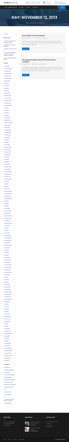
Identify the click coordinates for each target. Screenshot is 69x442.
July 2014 (7, 250)
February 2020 (8, 130)
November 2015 (8, 218)
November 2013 (8, 267)
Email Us (62, 7)
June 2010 (7, 338)
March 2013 (7, 284)
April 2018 (7, 162)
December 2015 (8, 216)
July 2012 (6, 304)
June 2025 (7, 66)
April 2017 (7, 186)
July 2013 (6, 277)
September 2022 (8, 78)
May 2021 (7, 112)
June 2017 (7, 181)
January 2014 (7, 262)
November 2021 (8, 100)
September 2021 (8, 105)
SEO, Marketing (8, 394)
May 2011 (6, 326)
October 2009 (8, 353)
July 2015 (6, 228)
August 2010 (7, 336)
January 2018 (7, 169)
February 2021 (8, 120)
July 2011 (6, 323)
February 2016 (8, 211)
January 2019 (7, 149)
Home (26, 23)
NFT (5, 389)
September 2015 (8, 223)
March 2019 (7, 144)
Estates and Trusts (9, 382)
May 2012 (7, 309)
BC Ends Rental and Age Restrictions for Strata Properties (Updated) (9, 54)
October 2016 (8, 196)
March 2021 (7, 117)
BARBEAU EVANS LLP (61, 439)
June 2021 (7, 110)
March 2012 (7, 314)
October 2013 (7, 269)
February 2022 (8, 95)
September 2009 (8, 355)
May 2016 (7, 203)
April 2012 (7, 311)
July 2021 (6, 108)
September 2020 (8, 122)
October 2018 (8, 152)
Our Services (35, 7)
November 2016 (8, 193)
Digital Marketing (8, 377)
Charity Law (7, 372)
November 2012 (8, 294)
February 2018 (8, 166)
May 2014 (7, 255)
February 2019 (8, 147)
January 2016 (7, 213)
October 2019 (8, 135)
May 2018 (7, 159)
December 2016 (8, 191)
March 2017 (7, 189)
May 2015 (7, 230)
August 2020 (7, 125)
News (9, 439)
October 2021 (7, 103)
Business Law (7, 367)
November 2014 (8, 240)
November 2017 (8, 174)
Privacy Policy (22, 439)
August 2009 (7, 358)
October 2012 (7, 296)
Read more (25, 49)
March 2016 (7, 208)
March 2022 (7, 93)
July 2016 (6, 201)
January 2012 (7, 319)
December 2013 (8, 265)
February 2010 (8, 343)
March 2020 (7, 127)
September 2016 (8, 198)
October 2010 (8, 331)
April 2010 (7, 341)
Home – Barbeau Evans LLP (11, 7)
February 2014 (8, 260)
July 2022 (7, 83)
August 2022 (7, 81)
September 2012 (8, 299)
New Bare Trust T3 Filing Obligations (35, 428)
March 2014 (7, 257)
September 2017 (8, 179)
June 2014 (7, 252)
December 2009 (8, 348)
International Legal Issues (10, 384)
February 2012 (8, 316)
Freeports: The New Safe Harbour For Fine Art (36, 422)
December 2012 (8, 292)
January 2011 (7, 328)
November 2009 (8, 350)
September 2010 (8, 333)
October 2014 (8, 242)
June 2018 (7, 157)
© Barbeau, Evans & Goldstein (40, 38)
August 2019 (7, 137)
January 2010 (7, 345)
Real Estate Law (8, 392)
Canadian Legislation (9, 370)
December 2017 (8, 171)
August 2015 (7, 225)
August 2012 (7, 301)
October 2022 (8, 76)
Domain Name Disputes (10, 379)
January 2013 (7, 289)
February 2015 (8, 235)
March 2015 (7, 233)
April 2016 (7, 206)
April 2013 (7, 282)
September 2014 (8, 245)
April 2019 (7, 142)
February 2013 (8, 287)
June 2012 (7, 306)
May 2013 (7, 279)
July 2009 (7, 360)
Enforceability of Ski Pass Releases (33, 36)
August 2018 (7, 154)
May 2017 (7, 184)
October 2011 (7, 321)
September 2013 (8, 272)
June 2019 (7, 139)
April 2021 (7, 115)
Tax (5, 397)
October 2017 (8, 176)
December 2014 (8, 238)
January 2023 (8, 71)
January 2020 (8, 132)
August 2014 (7, 247)
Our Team (28, 7)
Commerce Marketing (9, 374)
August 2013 (7, 274)
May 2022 (7, 88)
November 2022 (8, 73)
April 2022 (7, 90)
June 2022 (7, 86)
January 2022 (8, 98)
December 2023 (8, 68)
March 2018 (7, 164)
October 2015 (7, 220)
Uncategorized (8, 403)
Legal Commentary (9, 387)
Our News (21, 7)
